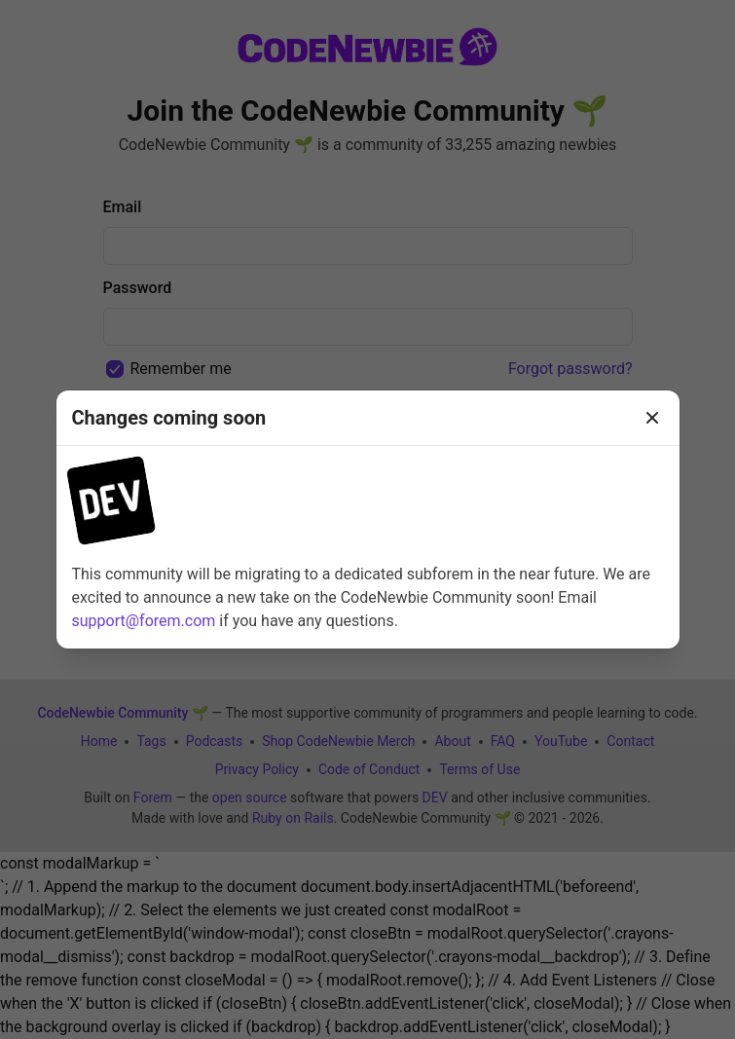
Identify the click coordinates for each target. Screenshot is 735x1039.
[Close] (652, 417)
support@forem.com (144, 621)
